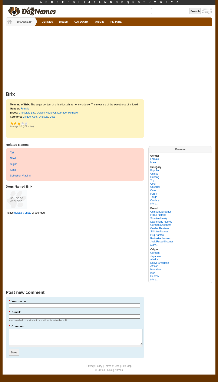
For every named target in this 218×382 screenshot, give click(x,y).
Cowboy (154, 200)
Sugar (13, 164)
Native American (159, 262)
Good (19, 123)
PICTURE (116, 21)
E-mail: (15, 312)
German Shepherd (160, 224)
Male (153, 162)
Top (152, 180)
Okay (15, 123)
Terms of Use (111, 369)
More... (154, 203)
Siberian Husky (159, 218)
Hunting (154, 177)
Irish (152, 272)
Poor (12, 123)
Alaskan (154, 259)
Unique (27, 116)
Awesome (26, 123)
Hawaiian (155, 269)
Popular (154, 170)
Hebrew (154, 276)
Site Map (127, 369)
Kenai (13, 169)
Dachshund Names (161, 221)
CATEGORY (81, 21)
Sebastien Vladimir (20, 175)
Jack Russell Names (162, 241)
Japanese (155, 256)
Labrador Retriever (68, 112)
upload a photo (22, 212)
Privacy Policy (94, 369)
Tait (12, 152)
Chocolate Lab (27, 112)
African (154, 266)
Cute (52, 116)
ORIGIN (99, 21)
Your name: (18, 301)
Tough (153, 196)
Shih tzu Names (159, 231)
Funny (153, 193)
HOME (10, 21)
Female (24, 108)
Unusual (43, 116)
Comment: (17, 326)
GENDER (47, 21)
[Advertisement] (109, 57)
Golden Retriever (46, 112)
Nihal (13, 158)
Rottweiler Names (160, 238)
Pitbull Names (158, 214)
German (154, 252)
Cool (34, 116)
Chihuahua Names (160, 211)
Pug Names (157, 234)
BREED (63, 21)
